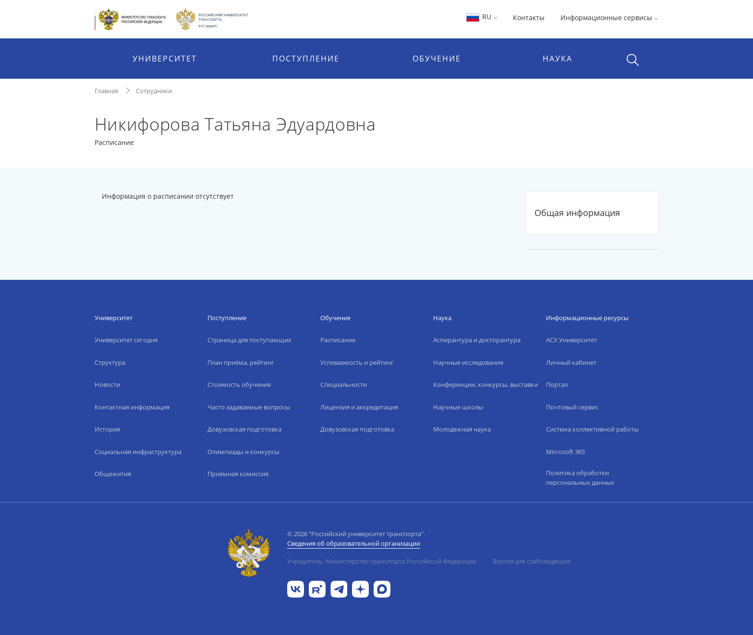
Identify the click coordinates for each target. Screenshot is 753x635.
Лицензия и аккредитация (359, 407)
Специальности (343, 384)
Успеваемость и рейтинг (357, 362)
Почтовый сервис (572, 407)
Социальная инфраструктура (138, 451)
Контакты (529, 17)
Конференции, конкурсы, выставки (485, 384)
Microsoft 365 (565, 451)
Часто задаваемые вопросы (248, 407)
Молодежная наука (462, 429)
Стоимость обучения (239, 384)
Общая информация (577, 212)
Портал (557, 384)
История (107, 429)
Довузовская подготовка (244, 429)
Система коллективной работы (592, 429)
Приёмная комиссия (237, 473)
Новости (107, 384)
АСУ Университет (571, 339)
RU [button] (481, 16)
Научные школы (458, 407)
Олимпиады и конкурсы (243, 451)
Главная (106, 90)
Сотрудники (154, 90)
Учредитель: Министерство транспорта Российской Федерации (381, 561)
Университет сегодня (126, 339)
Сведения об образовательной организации (353, 543)
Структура (110, 362)
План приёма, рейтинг (240, 362)
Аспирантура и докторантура (477, 339)
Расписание (337, 339)
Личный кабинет (571, 362)
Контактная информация (132, 407)
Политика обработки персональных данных (580, 477)
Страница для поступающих (249, 339)
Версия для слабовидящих (532, 561)
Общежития (113, 473)
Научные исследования (468, 362)
